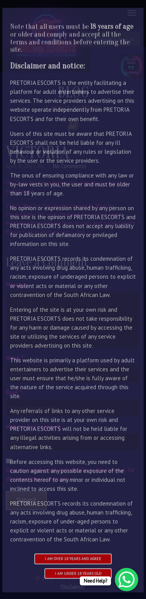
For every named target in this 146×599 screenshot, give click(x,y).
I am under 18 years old (78, 573)
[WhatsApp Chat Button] (126, 579)
